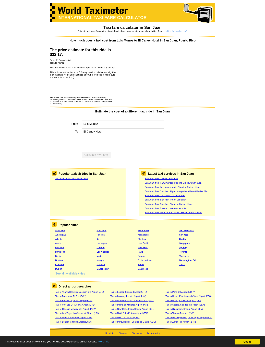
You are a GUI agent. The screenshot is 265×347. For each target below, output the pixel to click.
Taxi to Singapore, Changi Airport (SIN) (184, 309)
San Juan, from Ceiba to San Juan (71, 178)
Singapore (184, 243)
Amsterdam (60, 235)
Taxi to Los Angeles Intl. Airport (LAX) (128, 296)
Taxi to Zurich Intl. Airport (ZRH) (180, 322)
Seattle (182, 239)
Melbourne (143, 230)
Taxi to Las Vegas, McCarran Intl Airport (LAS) (77, 313)
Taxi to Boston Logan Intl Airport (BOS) (73, 300)
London (101, 247)
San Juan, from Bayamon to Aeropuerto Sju (166, 208)
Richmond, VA (145, 260)
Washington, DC (187, 260)
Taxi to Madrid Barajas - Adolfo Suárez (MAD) (132, 300)
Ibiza (99, 239)
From (74, 123)
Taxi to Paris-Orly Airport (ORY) (180, 292)
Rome (141, 264)
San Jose (183, 235)
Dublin (58, 269)
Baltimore (59, 247)
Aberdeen (60, 230)
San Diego (143, 269)
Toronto (183, 252)
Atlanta (58, 239)
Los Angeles (103, 252)
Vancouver (184, 256)
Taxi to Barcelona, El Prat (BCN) (70, 296)
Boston (59, 260)
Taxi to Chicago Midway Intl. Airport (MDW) (75, 309)
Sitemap (123, 333)
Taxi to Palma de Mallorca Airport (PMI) (129, 304)
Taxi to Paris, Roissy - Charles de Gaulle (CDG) (133, 322)
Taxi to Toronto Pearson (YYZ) (179, 313)
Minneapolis (143, 235)
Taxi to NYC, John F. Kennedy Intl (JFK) (129, 313)
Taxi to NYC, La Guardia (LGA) (125, 317)
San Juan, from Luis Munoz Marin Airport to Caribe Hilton (172, 187)
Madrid (100, 256)
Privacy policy (153, 333)
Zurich (182, 264)
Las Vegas (102, 243)
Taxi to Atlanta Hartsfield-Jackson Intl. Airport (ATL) (79, 292)
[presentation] (75, 87)
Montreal (142, 239)
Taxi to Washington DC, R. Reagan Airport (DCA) (188, 317)
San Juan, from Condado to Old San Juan (165, 195)
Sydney (183, 247)
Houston (101, 235)
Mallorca (101, 264)
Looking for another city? (175, 31)
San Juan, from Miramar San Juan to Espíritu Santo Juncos (173, 212)
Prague (141, 256)
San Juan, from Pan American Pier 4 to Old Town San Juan (173, 183)
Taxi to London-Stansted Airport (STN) (128, 292)
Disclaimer (137, 333)
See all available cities (70, 273)
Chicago (59, 264)
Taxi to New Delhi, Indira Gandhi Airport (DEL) (132, 309)
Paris (140, 252)
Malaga (100, 260)
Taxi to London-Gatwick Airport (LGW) (73, 322)
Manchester (103, 269)
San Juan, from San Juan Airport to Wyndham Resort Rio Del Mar (176, 191)
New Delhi (143, 243)
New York (143, 247)
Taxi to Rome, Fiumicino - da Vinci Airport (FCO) (188, 296)
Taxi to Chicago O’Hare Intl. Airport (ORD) (75, 304)
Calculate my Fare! (96, 154)
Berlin (58, 256)
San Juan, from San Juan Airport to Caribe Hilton (168, 204)
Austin (58, 243)
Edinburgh (101, 230)
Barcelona (60, 252)
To (76, 131)
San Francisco (186, 230)
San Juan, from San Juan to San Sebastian (165, 199)
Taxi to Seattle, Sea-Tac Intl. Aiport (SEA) (185, 304)
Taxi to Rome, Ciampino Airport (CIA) (183, 300)
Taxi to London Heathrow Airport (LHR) (73, 317)
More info (104, 342)
